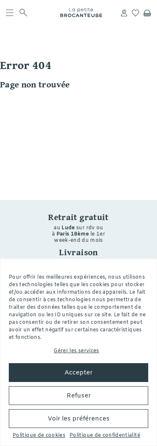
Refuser (79, 396)
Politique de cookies (39, 435)
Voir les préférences (79, 419)
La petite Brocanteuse (81, 12)
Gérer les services (76, 351)
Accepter (78, 373)
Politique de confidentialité (104, 435)
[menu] (9, 12)
